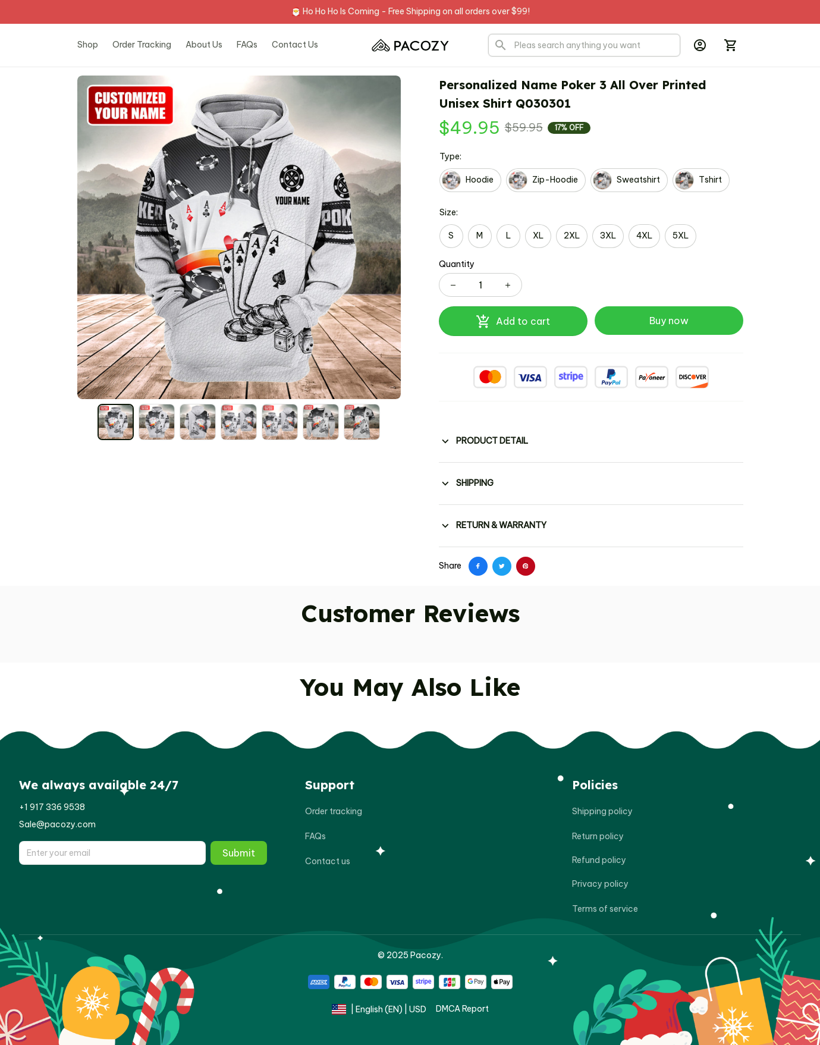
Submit (238, 853)
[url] (52, 807)
